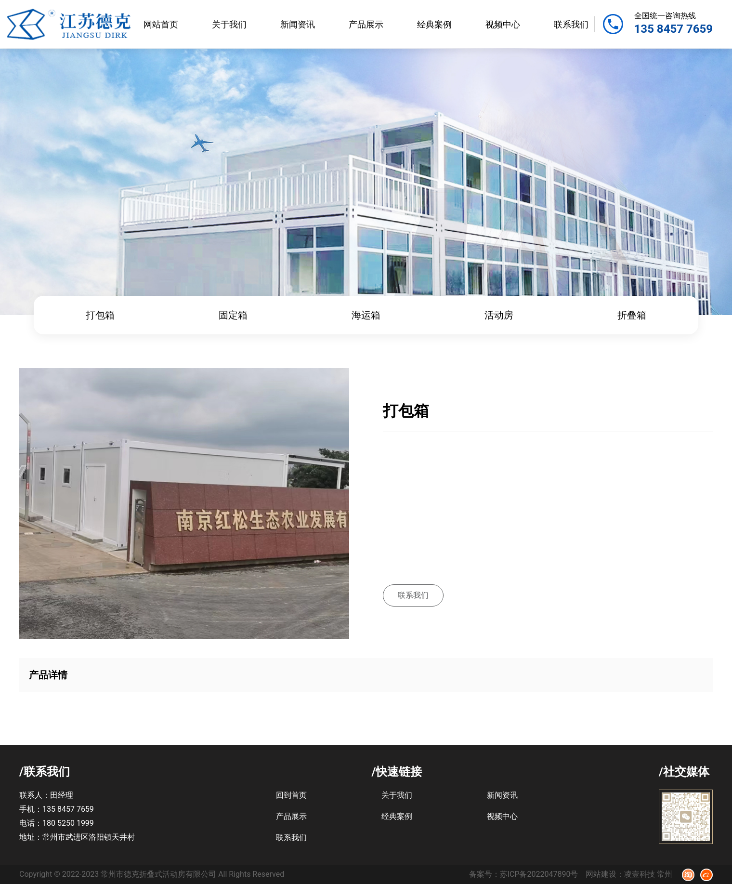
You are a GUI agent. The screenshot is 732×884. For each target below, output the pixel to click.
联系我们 (571, 24)
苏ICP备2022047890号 (539, 874)
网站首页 (161, 24)
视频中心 (502, 24)
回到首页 (291, 795)
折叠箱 (631, 315)
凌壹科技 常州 (648, 874)
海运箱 (366, 315)
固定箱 (233, 315)
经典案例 (434, 24)
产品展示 (366, 24)
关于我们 (229, 24)
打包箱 (100, 315)
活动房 (498, 315)
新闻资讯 (297, 24)
